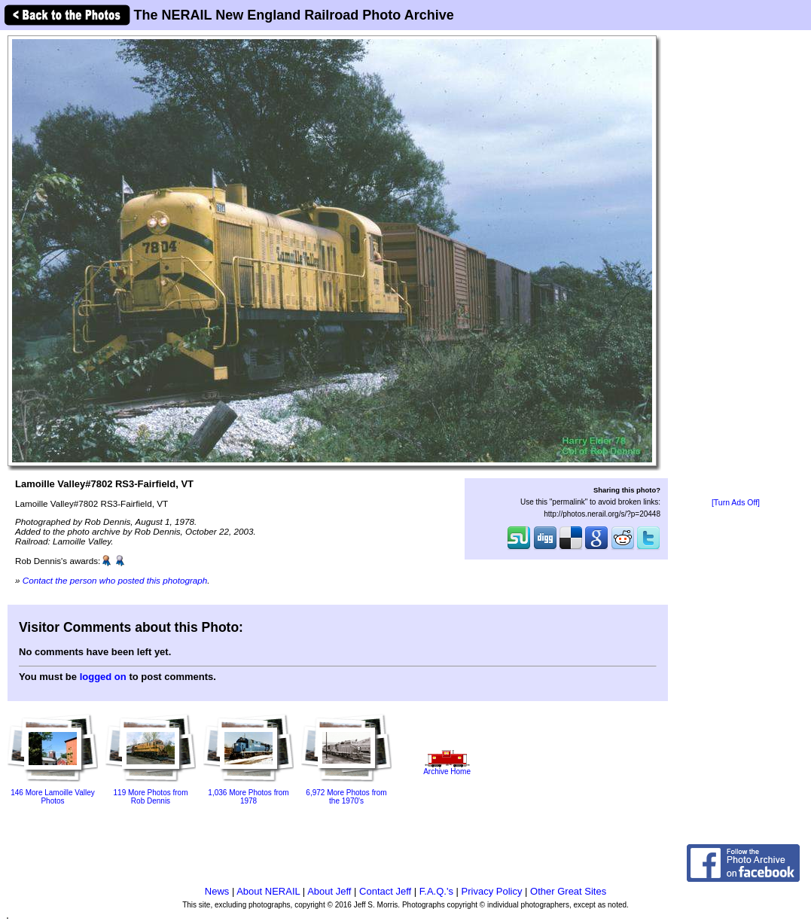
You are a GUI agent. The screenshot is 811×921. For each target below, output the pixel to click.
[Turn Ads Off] (736, 503)
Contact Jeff (385, 891)
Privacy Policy (492, 891)
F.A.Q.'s (436, 891)
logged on (103, 676)
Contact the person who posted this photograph (115, 580)
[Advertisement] (735, 265)
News (217, 891)
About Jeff (329, 891)
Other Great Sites (568, 891)
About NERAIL (268, 891)
